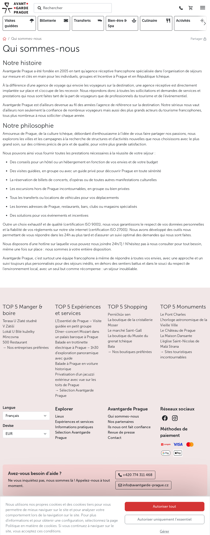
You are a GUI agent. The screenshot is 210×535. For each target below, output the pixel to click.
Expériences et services (74, 422)
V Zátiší (8, 326)
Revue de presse (121, 432)
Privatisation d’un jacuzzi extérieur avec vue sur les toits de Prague (75, 379)
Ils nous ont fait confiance (129, 427)
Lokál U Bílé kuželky (19, 331)
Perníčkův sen (119, 314)
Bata (111, 346)
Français (12, 416)
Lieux (59, 416)
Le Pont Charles (173, 314)
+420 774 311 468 (135, 475)
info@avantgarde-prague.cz (143, 485)
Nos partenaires (121, 422)
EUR (9, 434)
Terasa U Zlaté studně (20, 321)
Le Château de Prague (177, 330)
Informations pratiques (74, 427)
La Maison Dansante (176, 336)
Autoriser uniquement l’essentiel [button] (164, 528)
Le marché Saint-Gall (125, 330)
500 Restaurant (15, 342)
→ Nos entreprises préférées (26, 347)
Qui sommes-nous (123, 416)
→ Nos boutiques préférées (130, 352)
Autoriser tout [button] (164, 515)
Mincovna (11, 337)
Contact (114, 438)
